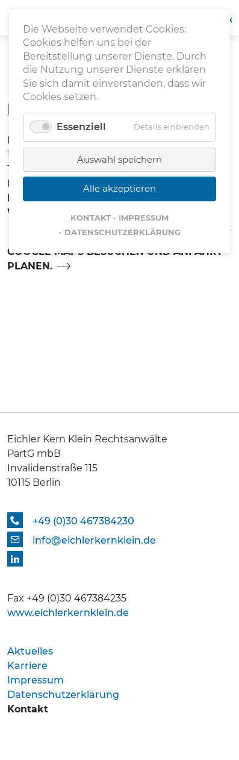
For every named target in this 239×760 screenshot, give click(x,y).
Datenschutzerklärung (122, 232)
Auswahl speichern (119, 159)
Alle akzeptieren (119, 188)
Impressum (144, 217)
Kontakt (90, 217)
